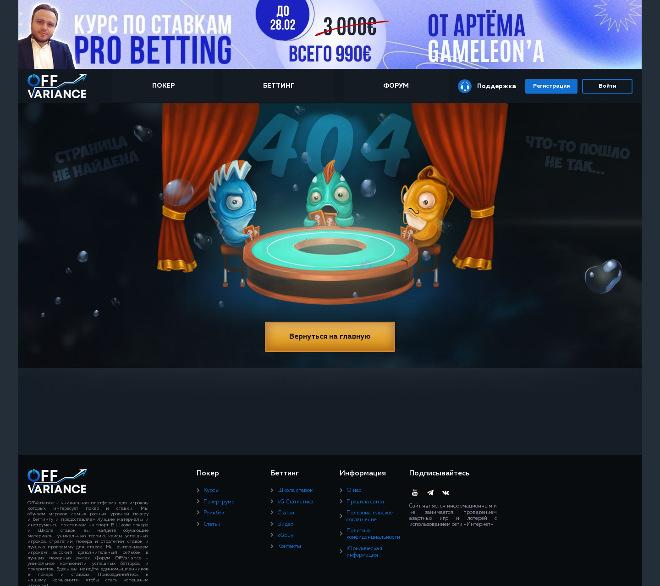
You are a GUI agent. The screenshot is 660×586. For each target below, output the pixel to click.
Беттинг (279, 86)
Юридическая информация (364, 552)
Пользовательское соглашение (369, 516)
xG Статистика (295, 502)
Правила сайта (365, 502)
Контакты (289, 546)
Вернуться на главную (330, 336)
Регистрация (551, 86)
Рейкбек (214, 513)
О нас (354, 490)
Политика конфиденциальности (373, 534)
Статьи (212, 524)
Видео (285, 524)
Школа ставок (295, 490)
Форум (396, 86)
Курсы (212, 490)
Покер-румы (220, 502)
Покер (163, 86)
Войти (607, 86)
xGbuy (285, 535)
